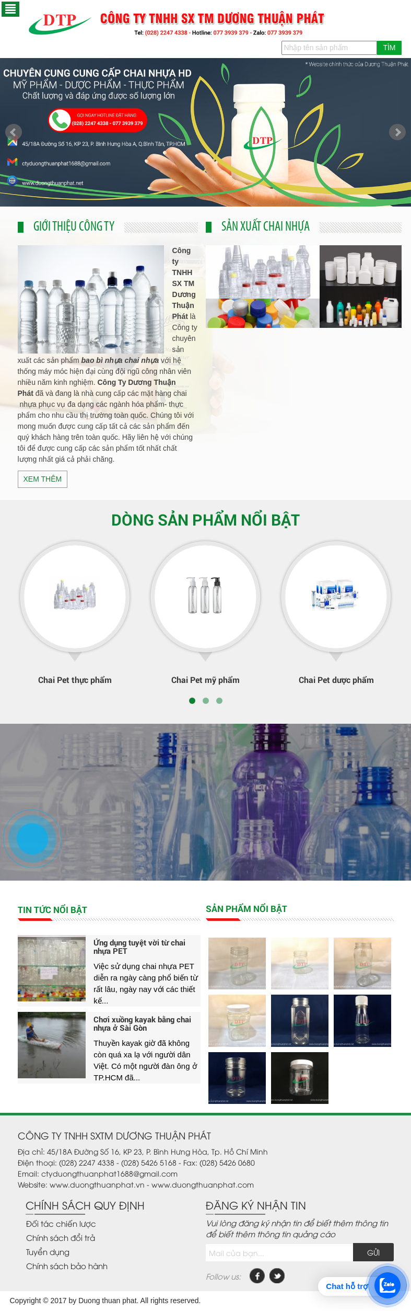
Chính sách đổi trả (60, 1237)
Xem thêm (43, 479)
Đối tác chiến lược (61, 1223)
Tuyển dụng (47, 1251)
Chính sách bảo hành (67, 1265)
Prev (13, 132)
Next (397, 132)
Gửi (373, 1252)
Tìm (389, 47)
